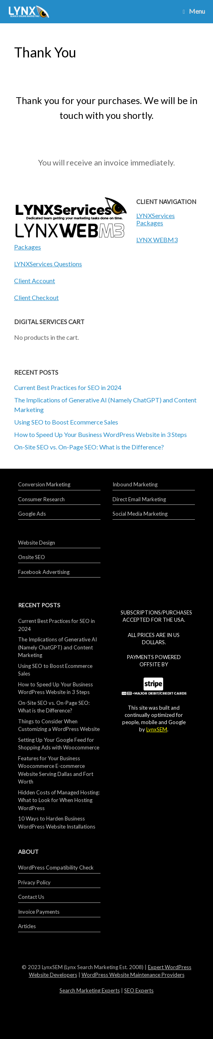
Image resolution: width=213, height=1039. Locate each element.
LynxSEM (156, 729)
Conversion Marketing (44, 484)
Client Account (34, 280)
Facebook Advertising (44, 572)
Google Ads (32, 513)
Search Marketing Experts (89, 990)
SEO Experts (139, 990)
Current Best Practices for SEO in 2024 (67, 387)
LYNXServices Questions (48, 263)
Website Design (36, 542)
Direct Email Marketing (139, 499)
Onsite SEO (31, 557)
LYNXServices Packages (155, 219)
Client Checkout (36, 297)
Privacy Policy (34, 882)
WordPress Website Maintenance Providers (133, 975)
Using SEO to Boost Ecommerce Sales (66, 422)
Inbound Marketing (135, 484)
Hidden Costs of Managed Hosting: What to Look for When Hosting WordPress (59, 800)
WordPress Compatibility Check (56, 867)
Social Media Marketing (140, 513)
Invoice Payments (38, 911)
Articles (27, 926)
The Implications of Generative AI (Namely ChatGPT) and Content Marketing (57, 647)
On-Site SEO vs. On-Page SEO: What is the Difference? (89, 447)
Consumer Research (41, 499)
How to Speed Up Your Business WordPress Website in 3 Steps (100, 434)
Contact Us (31, 897)
